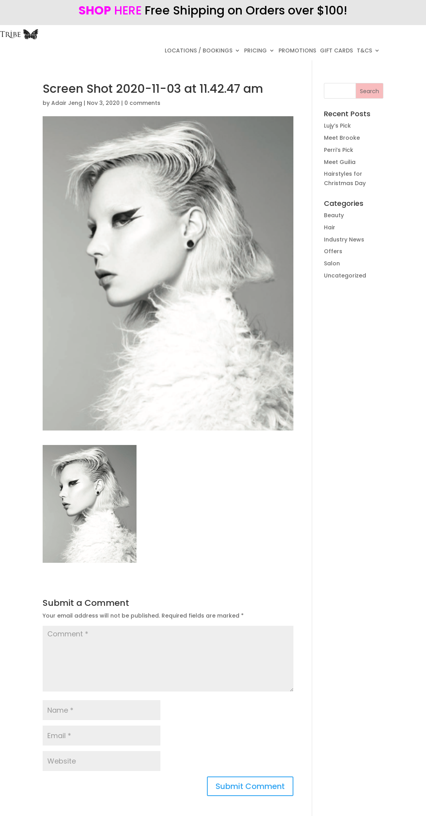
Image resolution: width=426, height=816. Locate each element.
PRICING (255, 51)
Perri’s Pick (338, 150)
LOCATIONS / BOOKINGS (198, 51)
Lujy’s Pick (337, 126)
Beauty (334, 215)
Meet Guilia (340, 162)
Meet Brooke (342, 138)
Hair (329, 227)
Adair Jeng (66, 103)
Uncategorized (345, 275)
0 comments (142, 103)
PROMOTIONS (297, 51)
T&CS (364, 51)
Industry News (344, 239)
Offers (333, 251)
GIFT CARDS (336, 51)
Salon (332, 263)
